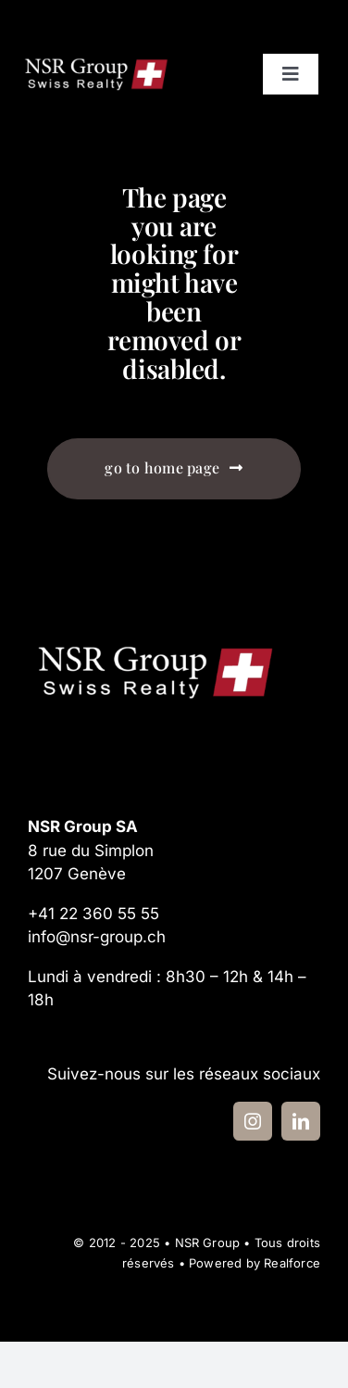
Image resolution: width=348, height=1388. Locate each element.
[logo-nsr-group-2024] (96, 60)
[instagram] (252, 1121)
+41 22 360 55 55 (93, 913)
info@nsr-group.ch (97, 936)
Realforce (292, 1263)
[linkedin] (300, 1121)
